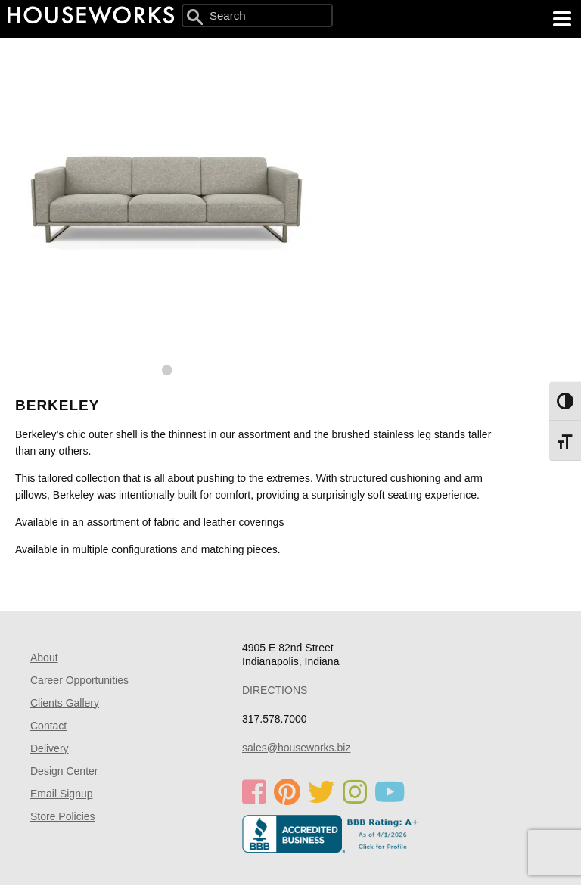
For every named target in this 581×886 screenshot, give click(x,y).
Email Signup (61, 794)
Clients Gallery (64, 703)
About (44, 657)
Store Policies (62, 816)
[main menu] (562, 19)
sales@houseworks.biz (296, 747)
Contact (48, 726)
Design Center (64, 771)
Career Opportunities (79, 680)
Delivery (49, 748)
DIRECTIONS (274, 690)
